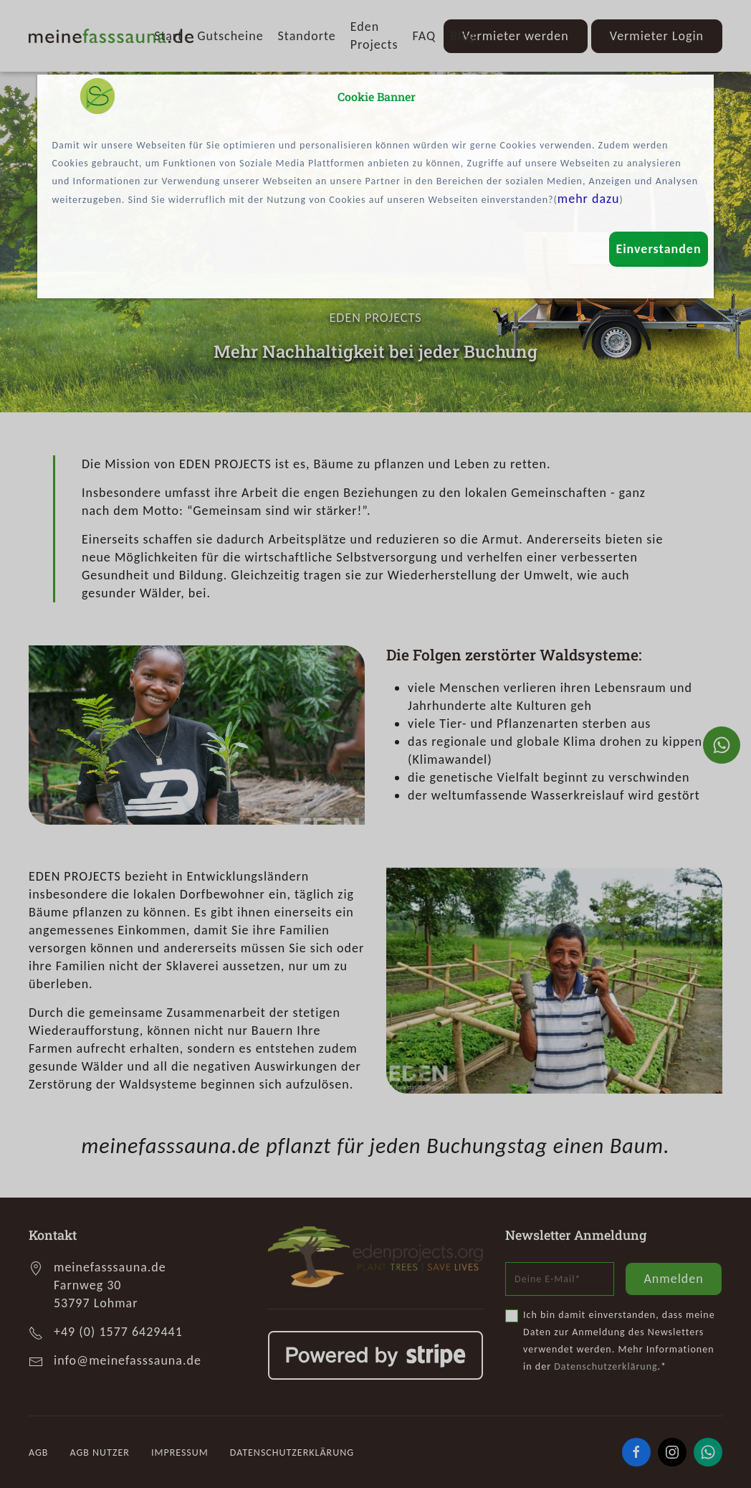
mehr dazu (589, 199)
